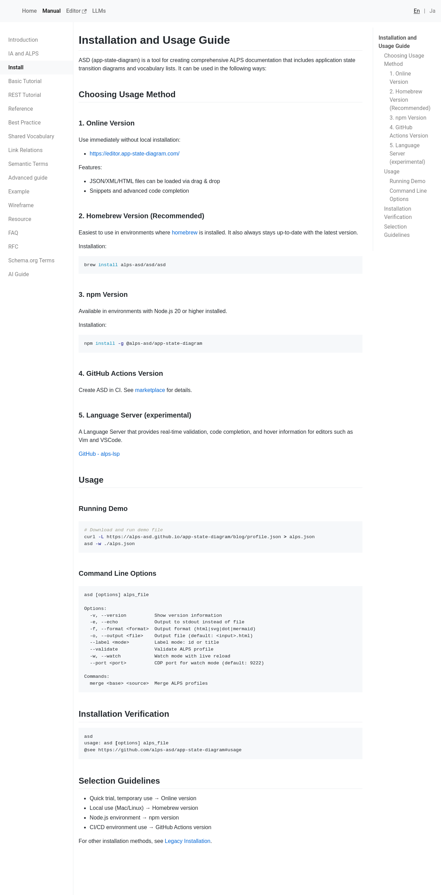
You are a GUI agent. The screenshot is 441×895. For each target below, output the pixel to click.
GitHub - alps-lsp (99, 454)
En (417, 11)
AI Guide (18, 274)
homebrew (185, 232)
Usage (392, 171)
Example (18, 191)
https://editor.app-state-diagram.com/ (135, 154)
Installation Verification (398, 212)
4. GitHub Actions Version (409, 131)
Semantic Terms (28, 164)
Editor (76, 11)
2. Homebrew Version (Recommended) (410, 99)
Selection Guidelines (397, 230)
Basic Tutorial (25, 81)
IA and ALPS (23, 53)
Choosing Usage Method (404, 59)
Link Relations (25, 150)
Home (29, 11)
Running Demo (407, 181)
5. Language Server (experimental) (407, 153)
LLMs (99, 11)
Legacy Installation (188, 841)
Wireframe (21, 205)
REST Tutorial (24, 95)
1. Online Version (400, 77)
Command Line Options (408, 195)
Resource (19, 219)
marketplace (150, 390)
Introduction (23, 40)
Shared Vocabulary (31, 136)
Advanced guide (28, 177)
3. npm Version (408, 117)
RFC (13, 246)
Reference (20, 108)
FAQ (13, 233)
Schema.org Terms (31, 260)
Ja (432, 11)
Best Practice (24, 122)
